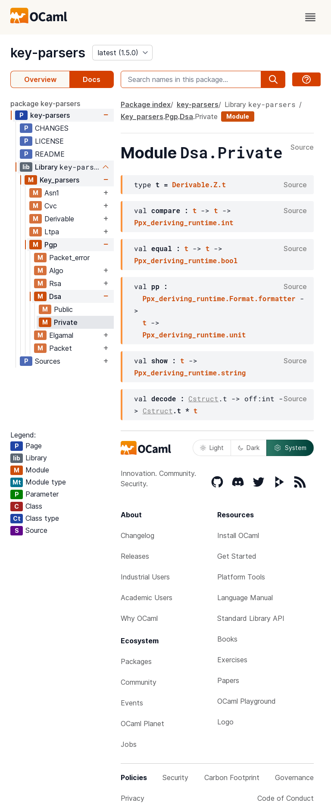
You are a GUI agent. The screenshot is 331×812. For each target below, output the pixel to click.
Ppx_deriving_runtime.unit (194, 334)
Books (227, 639)
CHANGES (52, 128)
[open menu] (310, 17)
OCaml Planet (142, 723)
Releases (135, 556)
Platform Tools (241, 577)
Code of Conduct (285, 798)
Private (66, 322)
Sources (47, 361)
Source (302, 147)
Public (63, 309)
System (290, 448)
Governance (294, 777)
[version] (122, 52)
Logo (225, 722)
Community (138, 682)
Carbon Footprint (231, 777)
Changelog (137, 535)
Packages (136, 661)
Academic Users (146, 597)
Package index (146, 104)
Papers (228, 680)
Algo (56, 270)
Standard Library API (250, 618)
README (50, 154)
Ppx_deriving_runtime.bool (185, 260)
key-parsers (47, 52)
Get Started (236, 556)
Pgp (50, 244)
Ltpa (51, 231)
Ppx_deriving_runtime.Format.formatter (218, 298)
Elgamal (61, 335)
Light (212, 447)
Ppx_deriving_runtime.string (190, 372)
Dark (248, 447)
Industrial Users (145, 577)
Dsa (55, 296)
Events (132, 703)
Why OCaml (139, 618)
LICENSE (49, 141)
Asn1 (51, 193)
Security (175, 777)
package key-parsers (45, 103)
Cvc (50, 205)
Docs (91, 79)
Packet (60, 348)
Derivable (59, 218)
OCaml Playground (246, 701)
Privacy (132, 798)
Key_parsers (59, 180)
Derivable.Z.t (199, 184)
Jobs (129, 744)
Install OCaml (238, 535)
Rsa (55, 283)
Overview (40, 79)
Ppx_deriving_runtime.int (183, 222)
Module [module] (237, 116)
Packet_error (69, 257)
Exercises (232, 659)
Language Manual (245, 597)
